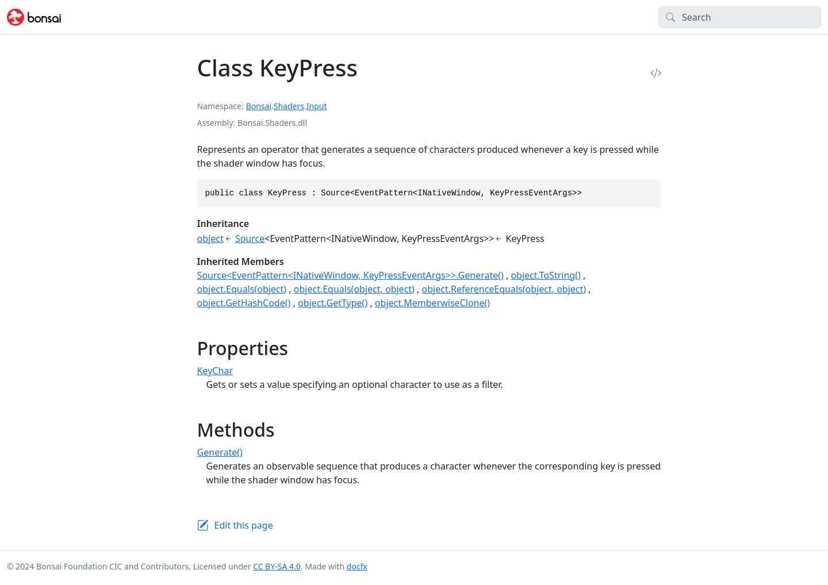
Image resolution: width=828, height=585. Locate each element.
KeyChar (215, 370)
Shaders (289, 106)
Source (249, 238)
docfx (357, 566)
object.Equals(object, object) (354, 289)
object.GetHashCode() (244, 303)
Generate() (220, 452)
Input (316, 106)
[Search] (739, 17)
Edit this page (243, 525)
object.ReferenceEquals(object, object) (504, 289)
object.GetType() (332, 303)
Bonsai (258, 106)
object (210, 238)
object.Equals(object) (242, 289)
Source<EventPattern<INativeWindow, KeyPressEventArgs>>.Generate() (350, 275)
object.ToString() (545, 275)
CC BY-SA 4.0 (277, 566)
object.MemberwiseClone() (432, 303)
